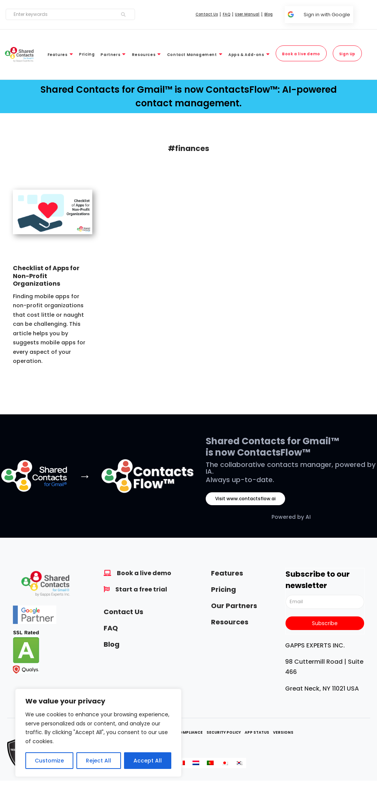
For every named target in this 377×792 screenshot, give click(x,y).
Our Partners (234, 605)
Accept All (147, 760)
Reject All (98, 760)
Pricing (223, 589)
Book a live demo (144, 573)
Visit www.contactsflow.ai (245, 498)
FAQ (111, 628)
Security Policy (223, 732)
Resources (229, 622)
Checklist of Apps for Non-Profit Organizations (46, 276)
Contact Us (123, 611)
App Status (257, 732)
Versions (283, 732)
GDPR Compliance (183, 732)
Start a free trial (141, 589)
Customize (49, 760)
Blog (111, 644)
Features (227, 573)
